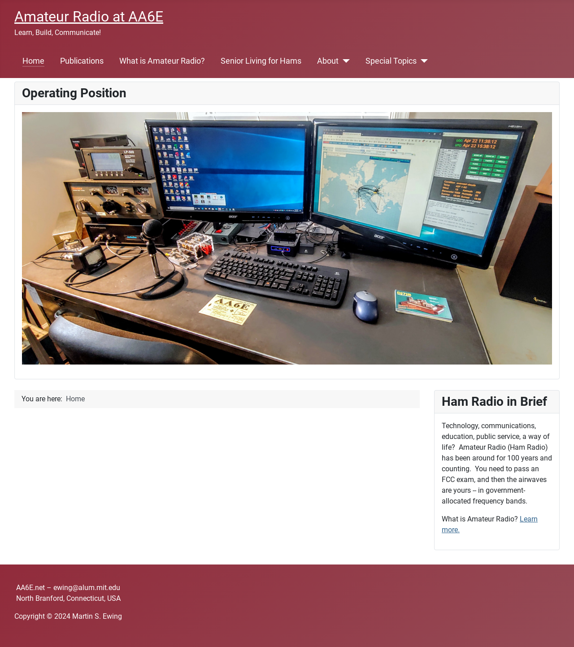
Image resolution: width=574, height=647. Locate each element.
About (328, 60)
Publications (82, 60)
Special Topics (391, 60)
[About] (344, 61)
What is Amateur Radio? (162, 60)
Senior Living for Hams (261, 60)
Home (33, 60)
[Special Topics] (422, 61)
